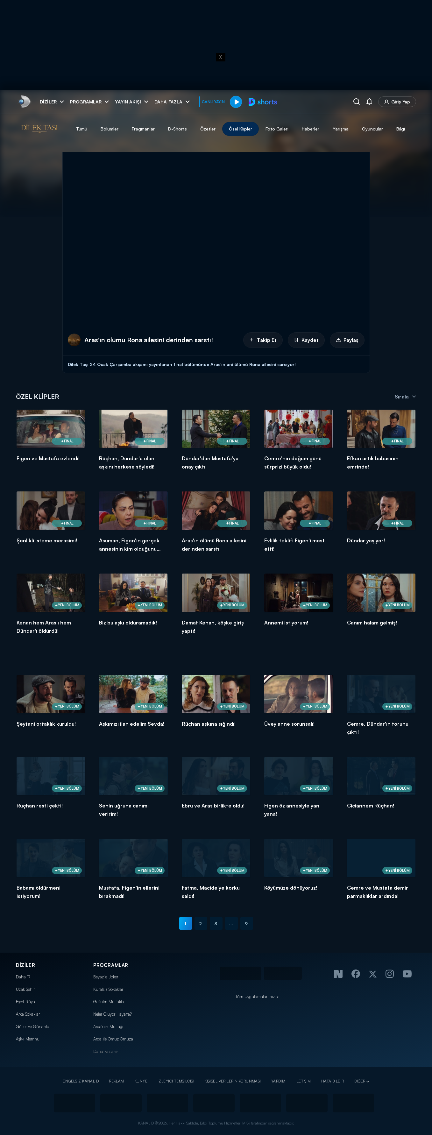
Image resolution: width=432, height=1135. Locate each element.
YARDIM (278, 1081)
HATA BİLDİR (332, 1081)
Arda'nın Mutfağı (108, 1026)
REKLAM (116, 1081)
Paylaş (347, 340)
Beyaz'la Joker (105, 976)
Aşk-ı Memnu (27, 1038)
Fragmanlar (143, 128)
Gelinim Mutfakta (108, 1001)
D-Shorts (177, 128)
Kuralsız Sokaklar (108, 989)
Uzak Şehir (25, 989)
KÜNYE (140, 1081)
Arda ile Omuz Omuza (113, 1038)
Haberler (310, 128)
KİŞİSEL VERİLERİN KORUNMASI (232, 1081)
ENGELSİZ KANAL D (81, 1081)
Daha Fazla (103, 1051)
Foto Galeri (277, 128)
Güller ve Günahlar (33, 1026)
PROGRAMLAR (110, 965)
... (231, 923)
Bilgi (400, 128)
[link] (24, 102)
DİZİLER (25, 965)
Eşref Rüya (25, 1001)
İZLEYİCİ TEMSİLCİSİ (176, 1081)
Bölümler (109, 128)
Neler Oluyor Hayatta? (112, 1014)
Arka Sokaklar (28, 1014)
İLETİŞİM (303, 1081)
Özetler (208, 128)
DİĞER (359, 1081)
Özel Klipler (240, 128)
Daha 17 (23, 976)
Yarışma (341, 128)
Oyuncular (372, 128)
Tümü (81, 128)
